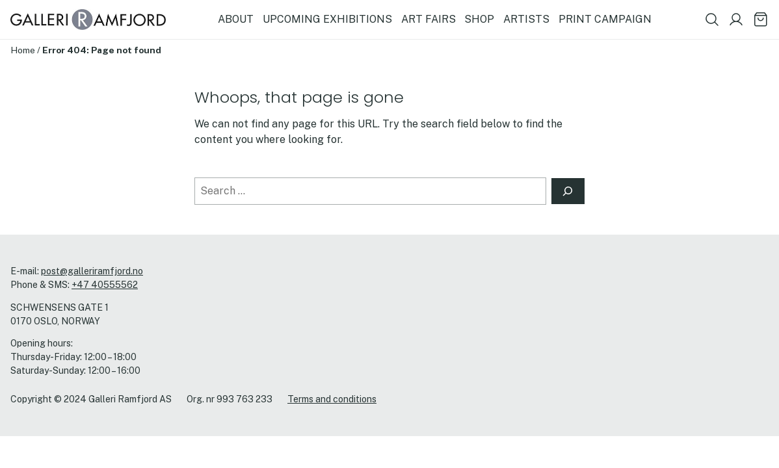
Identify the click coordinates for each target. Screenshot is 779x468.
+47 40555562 (105, 285)
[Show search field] (712, 19)
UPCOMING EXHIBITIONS (327, 19)
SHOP (479, 19)
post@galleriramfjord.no (92, 271)
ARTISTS (526, 19)
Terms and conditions (331, 399)
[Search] (568, 191)
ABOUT (236, 19)
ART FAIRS (428, 19)
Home (22, 50)
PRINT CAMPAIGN (605, 19)
